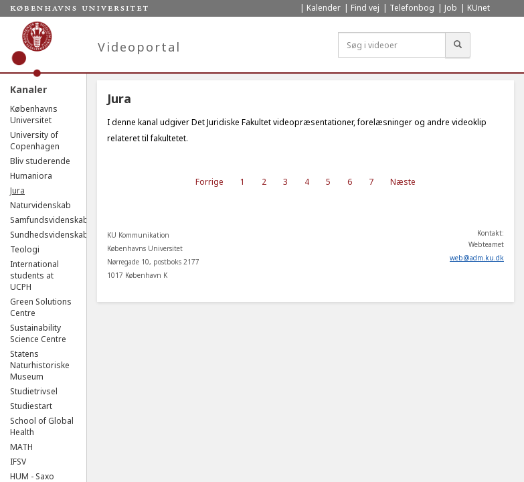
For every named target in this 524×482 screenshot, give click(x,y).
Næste (403, 181)
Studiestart (31, 406)
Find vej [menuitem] (365, 7)
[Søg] (457, 45)
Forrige (209, 181)
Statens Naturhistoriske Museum (40, 365)
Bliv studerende (40, 161)
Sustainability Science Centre (38, 333)
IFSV (18, 461)
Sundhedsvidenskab (49, 234)
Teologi (24, 249)
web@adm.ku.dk (477, 257)
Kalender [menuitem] (324, 7)
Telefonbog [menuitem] (411, 7)
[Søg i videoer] (392, 45)
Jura (17, 190)
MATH (21, 447)
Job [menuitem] (450, 7)
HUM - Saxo (32, 476)
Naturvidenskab (40, 205)
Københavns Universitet (34, 114)
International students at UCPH (34, 275)
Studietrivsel (34, 391)
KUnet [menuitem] (478, 7)
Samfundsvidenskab (49, 220)
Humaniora (31, 175)
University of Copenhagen (35, 140)
